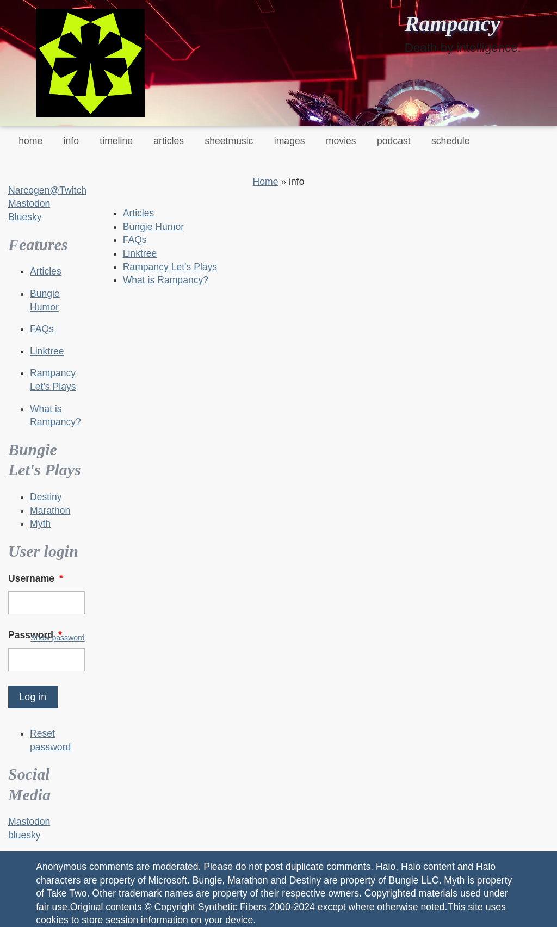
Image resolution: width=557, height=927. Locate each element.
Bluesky (25, 216)
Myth (40, 523)
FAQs (42, 328)
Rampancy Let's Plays (170, 267)
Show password (57, 637)
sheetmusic (229, 140)
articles (168, 140)
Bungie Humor (153, 226)
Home (265, 181)
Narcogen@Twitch (47, 190)
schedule (450, 140)
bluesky (24, 835)
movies (341, 140)
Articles (45, 271)
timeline (116, 140)
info (71, 140)
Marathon (50, 510)
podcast (394, 140)
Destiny (46, 497)
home (30, 140)
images (289, 140)
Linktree (47, 351)
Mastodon (29, 203)
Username (36, 578)
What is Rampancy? (165, 280)
